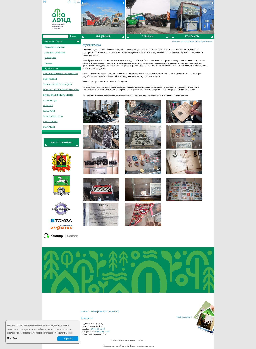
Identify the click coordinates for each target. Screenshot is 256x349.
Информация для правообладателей (115, 346)
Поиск (73, 36)
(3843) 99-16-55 (102, 331)
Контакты (102, 311)
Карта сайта (114, 311)
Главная (175, 42)
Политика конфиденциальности (142, 346)
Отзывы (93, 311)
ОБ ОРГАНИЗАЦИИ (189, 42)
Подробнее (12, 338)
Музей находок (207, 42)
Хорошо (67, 338)
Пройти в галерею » (184, 317)
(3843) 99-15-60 (98, 329)
